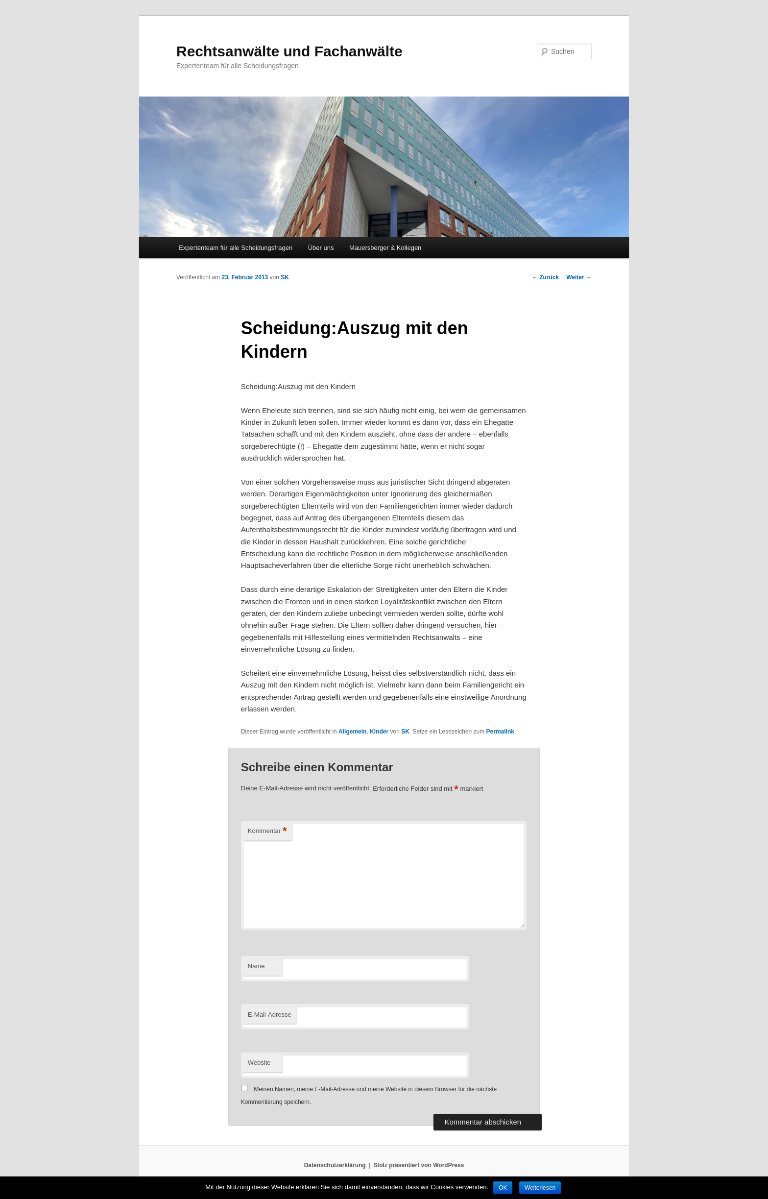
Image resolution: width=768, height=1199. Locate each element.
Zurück (545, 277)
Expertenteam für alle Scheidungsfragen (235, 247)
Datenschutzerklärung (335, 1165)
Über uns (321, 247)
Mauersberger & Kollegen (385, 247)
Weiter (579, 277)
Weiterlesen (540, 1187)
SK (285, 277)
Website (259, 1062)
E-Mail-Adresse (269, 1014)
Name (256, 966)
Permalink (500, 731)
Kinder (379, 731)
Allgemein (352, 731)
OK (503, 1187)
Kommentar (267, 831)
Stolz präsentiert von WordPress (418, 1165)
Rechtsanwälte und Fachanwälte (289, 51)
